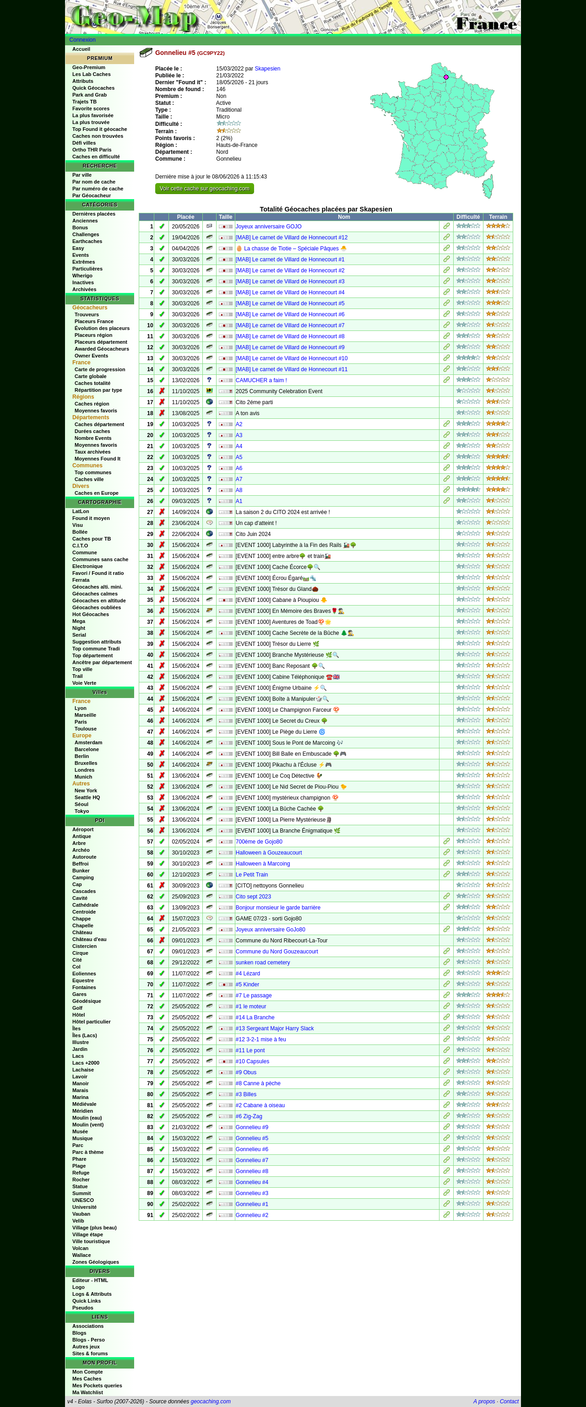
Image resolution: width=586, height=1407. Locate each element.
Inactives (83, 282)
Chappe (81, 918)
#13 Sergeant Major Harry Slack (275, 1028)
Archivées (84, 289)
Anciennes (85, 220)
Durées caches (92, 431)
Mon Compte (87, 1372)
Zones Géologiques (95, 1262)
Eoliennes (84, 973)
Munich (83, 776)
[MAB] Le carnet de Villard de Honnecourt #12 (292, 237)
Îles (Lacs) (84, 1035)
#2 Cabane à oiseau (260, 1105)
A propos (484, 1401)
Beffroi (80, 863)
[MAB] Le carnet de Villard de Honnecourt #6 (290, 314)
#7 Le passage (254, 995)
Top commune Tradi (96, 648)
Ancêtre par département (102, 662)
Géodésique (86, 1001)
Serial (79, 635)
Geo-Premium (88, 67)
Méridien (82, 1111)
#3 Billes (246, 1094)
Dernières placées (93, 213)
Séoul (81, 804)
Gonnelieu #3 (252, 1193)
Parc (77, 1145)
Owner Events (91, 355)
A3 (239, 435)
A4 (239, 446)
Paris (81, 722)
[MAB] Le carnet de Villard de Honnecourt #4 (290, 292)
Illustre (80, 1042)
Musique (82, 1138)
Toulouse (86, 728)
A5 (239, 457)
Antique (81, 836)
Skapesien (267, 68)
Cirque (80, 953)
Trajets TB (84, 101)
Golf (77, 1008)
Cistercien (84, 946)
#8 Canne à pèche (258, 1083)
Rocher (81, 1179)
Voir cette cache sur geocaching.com (205, 188)
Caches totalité (92, 383)
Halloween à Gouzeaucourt (269, 853)
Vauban (81, 1214)
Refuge (80, 1172)
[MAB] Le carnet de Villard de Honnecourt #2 (290, 270)
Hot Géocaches (90, 614)
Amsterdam (89, 742)
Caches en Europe (97, 493)
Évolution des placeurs (102, 328)
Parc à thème (87, 1152)
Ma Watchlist (87, 1392)
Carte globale (91, 376)
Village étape (87, 1234)
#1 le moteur (251, 1006)
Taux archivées (93, 452)
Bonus (80, 227)
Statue (80, 1186)
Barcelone (87, 749)
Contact (509, 1401)
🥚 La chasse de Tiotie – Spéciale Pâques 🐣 (291, 248)
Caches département (99, 424)
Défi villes (84, 143)
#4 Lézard (248, 973)
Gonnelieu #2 (252, 1215)
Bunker (81, 870)
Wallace (81, 1255)
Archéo (81, 850)
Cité (77, 960)
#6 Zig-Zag (249, 1116)
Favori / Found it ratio (98, 573)
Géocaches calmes (95, 593)
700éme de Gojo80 (259, 842)
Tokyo (82, 811)
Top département (92, 655)
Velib (78, 1220)
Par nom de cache (93, 181)
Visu (77, 525)
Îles (76, 1028)
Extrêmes (83, 262)
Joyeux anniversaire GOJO (269, 226)
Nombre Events (93, 438)
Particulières (87, 268)
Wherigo (82, 275)
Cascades (84, 891)
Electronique (87, 566)
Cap (77, 884)
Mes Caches (87, 1378)
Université (84, 1207)
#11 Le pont (250, 1050)
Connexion (83, 40)
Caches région (92, 403)
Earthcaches (87, 241)
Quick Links (86, 1301)
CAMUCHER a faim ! (261, 380)
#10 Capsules (252, 1061)
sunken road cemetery (263, 962)
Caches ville (89, 479)
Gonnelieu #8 (252, 1171)
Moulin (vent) (87, 1124)
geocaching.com (210, 1401)
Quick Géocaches (93, 88)
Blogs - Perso (88, 1339)
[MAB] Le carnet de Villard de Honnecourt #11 (292, 369)
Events (80, 255)
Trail (77, 676)
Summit (81, 1193)
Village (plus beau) (94, 1227)
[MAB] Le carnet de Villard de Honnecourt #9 (290, 347)
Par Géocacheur (91, 195)
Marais (80, 1090)
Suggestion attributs (96, 641)
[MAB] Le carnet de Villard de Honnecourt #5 (290, 303)
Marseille (85, 715)
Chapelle (82, 925)
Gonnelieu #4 (252, 1182)
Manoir (80, 1083)
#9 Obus (246, 1072)
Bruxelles (86, 763)
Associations (87, 1326)
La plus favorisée (93, 115)
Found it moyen (91, 518)
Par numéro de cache (97, 188)
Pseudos (82, 1307)
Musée (80, 1131)
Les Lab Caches (91, 74)
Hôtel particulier (91, 1021)
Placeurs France (94, 321)
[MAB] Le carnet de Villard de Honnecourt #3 (290, 281)
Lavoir (79, 1076)
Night (78, 628)
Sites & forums (90, 1353)
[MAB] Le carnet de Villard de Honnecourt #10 (292, 358)
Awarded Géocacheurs (102, 349)
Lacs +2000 (85, 1063)
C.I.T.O (80, 545)
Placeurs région (94, 335)
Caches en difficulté (96, 156)
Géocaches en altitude (99, 600)
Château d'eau (89, 939)
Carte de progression (100, 369)
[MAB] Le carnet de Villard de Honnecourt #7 (290, 325)
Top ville (82, 669)
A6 (239, 468)
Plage (79, 1166)
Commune (84, 552)
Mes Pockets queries (97, 1385)
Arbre (79, 843)
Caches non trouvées (97, 136)
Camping (83, 877)
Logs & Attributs (92, 1294)
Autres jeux (86, 1346)
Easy (78, 248)
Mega (78, 621)
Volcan (80, 1248)
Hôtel (78, 1014)
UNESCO (83, 1200)
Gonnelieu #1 (252, 1204)
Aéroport (82, 829)
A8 (239, 490)
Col (76, 966)
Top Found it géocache (99, 129)
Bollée (79, 532)
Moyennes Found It (97, 458)
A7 (239, 479)
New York (86, 790)
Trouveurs (87, 314)
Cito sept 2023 (253, 896)
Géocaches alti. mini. (97, 587)
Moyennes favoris (96, 410)
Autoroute (84, 857)
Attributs (82, 81)
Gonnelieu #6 (252, 1149)
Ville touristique (91, 1241)
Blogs (79, 1333)
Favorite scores (90, 108)
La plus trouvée (90, 122)
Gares (79, 994)
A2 (239, 424)
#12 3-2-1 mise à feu (261, 1039)
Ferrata (80, 580)
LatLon (80, 511)
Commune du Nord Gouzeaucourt (277, 951)
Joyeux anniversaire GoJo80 (270, 929)
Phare (79, 1159)
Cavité (79, 898)
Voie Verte (84, 683)
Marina (80, 1097)
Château (82, 932)
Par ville (82, 175)
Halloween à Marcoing (263, 863)
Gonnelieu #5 (252, 1138)
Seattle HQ (87, 797)
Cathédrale (85, 905)
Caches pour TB (91, 538)
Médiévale (84, 1104)
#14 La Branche (255, 1017)
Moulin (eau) (87, 1117)
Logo (78, 1287)
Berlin (82, 756)
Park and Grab (89, 94)
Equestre (83, 980)
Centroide (84, 912)
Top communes (93, 472)
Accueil (81, 49)
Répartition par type (98, 390)
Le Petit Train (252, 874)
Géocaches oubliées (96, 607)
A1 (239, 501)
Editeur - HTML (90, 1280)
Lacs (78, 1056)
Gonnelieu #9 (252, 1127)
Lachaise (83, 1069)
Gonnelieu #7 (252, 1160)
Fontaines (84, 987)
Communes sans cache (100, 559)
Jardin (79, 1049)
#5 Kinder (247, 984)
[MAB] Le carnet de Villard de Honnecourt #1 (290, 259)
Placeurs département (101, 342)
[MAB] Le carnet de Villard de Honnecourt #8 (290, 336)
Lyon (81, 708)
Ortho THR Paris (92, 149)
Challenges (85, 234)
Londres (84, 770)
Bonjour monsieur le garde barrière (278, 907)
